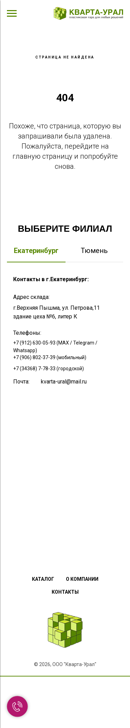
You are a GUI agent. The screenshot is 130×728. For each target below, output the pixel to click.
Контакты (65, 592)
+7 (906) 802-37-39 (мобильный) (49, 357)
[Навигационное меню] (12, 13)
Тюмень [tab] (94, 250)
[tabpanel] (65, 407)
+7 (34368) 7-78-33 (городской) (48, 368)
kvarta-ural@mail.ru (64, 381)
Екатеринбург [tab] (36, 250)
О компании (82, 579)
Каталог (43, 579)
